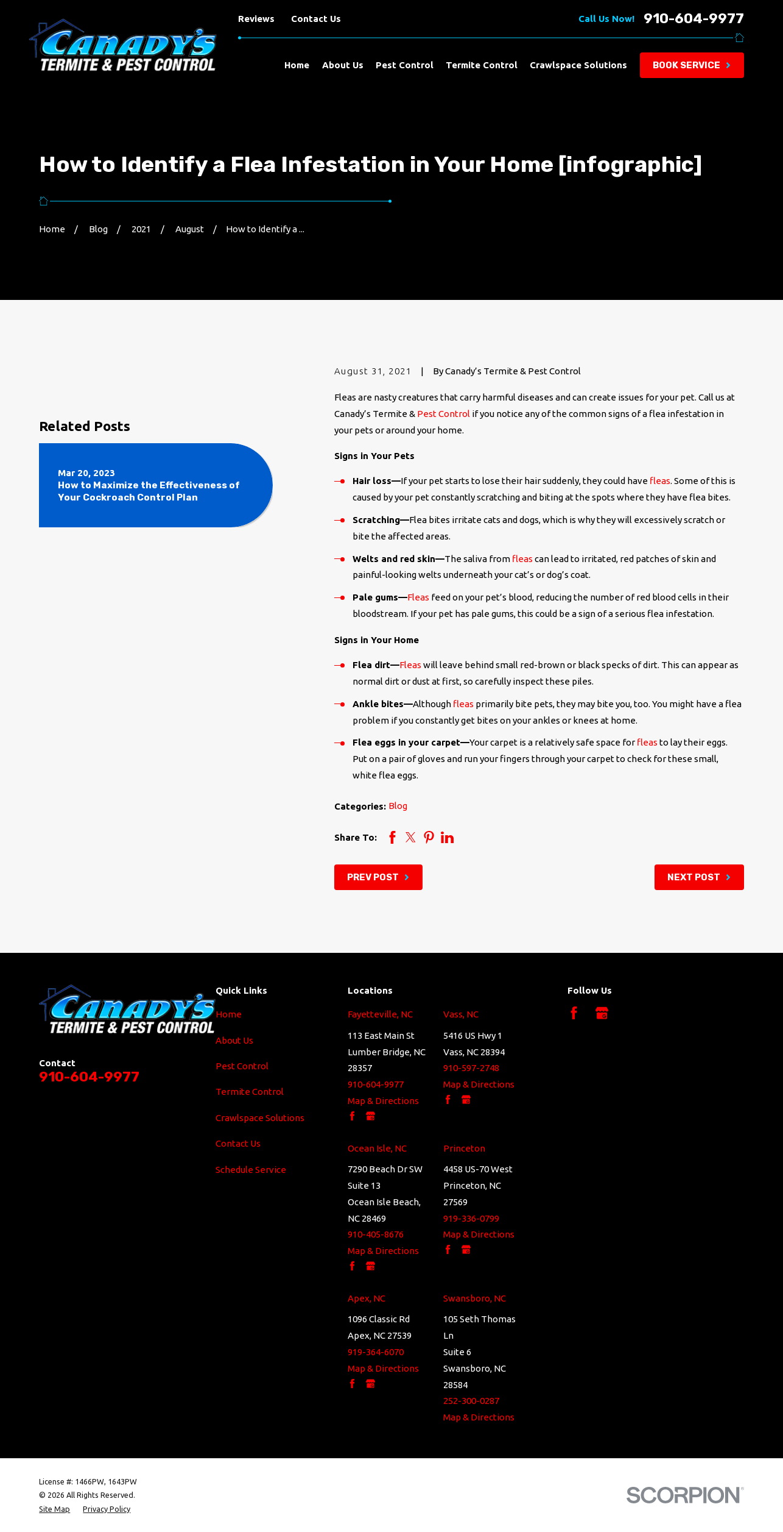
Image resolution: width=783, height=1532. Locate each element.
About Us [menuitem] (342, 65)
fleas (660, 481)
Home (229, 1014)
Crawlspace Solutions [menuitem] (578, 65)
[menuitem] (54, 1509)
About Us (234, 1040)
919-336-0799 (471, 1218)
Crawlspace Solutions (260, 1118)
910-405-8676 (376, 1234)
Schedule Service (251, 1169)
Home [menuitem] (296, 65)
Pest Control (443, 413)
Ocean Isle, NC (377, 1148)
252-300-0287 (471, 1400)
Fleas (418, 597)
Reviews (256, 18)
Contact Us (316, 18)
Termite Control (250, 1091)
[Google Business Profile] (601, 1012)
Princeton (464, 1148)
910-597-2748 (471, 1068)
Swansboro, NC (474, 1298)
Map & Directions (383, 1101)
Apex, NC (366, 1298)
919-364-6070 (376, 1352)
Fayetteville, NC (380, 1014)
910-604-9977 (694, 19)
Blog (397, 805)
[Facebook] (573, 1012)
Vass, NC (461, 1014)
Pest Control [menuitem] (405, 65)
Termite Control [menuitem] (482, 65)
